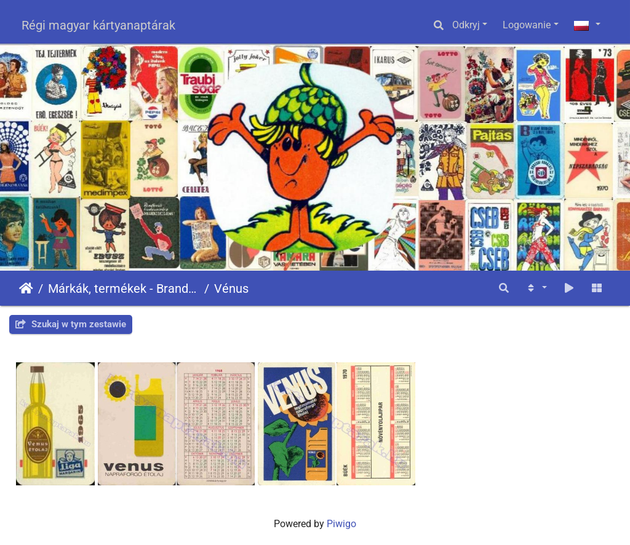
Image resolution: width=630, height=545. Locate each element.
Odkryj (466, 25)
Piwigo (341, 524)
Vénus (231, 288)
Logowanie (527, 25)
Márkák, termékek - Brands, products (123, 288)
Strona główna (26, 288)
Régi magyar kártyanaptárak (98, 25)
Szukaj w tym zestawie (70, 324)
